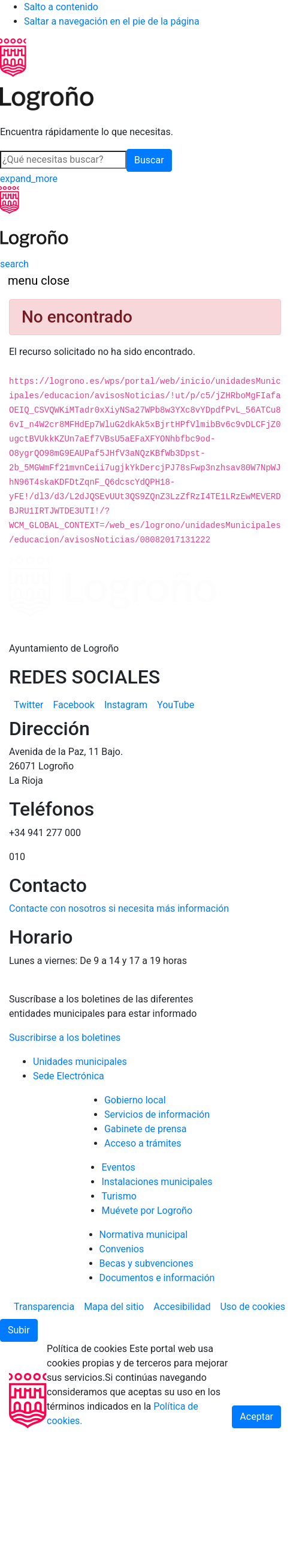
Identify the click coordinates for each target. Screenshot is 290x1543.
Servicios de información (157, 1114)
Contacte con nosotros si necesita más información (119, 908)
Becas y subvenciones (146, 1263)
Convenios (121, 1249)
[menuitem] (28, 705)
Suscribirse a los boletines (64, 1037)
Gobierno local (135, 1100)
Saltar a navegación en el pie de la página (112, 21)
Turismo (118, 1196)
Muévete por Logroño (146, 1210)
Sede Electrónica (68, 1076)
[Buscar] (63, 160)
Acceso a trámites (143, 1143)
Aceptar (256, 1416)
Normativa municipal (143, 1234)
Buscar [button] (149, 160)
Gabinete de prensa (145, 1129)
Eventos (118, 1167)
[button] (19, 1330)
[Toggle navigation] (38, 280)
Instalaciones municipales (156, 1181)
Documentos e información (157, 1278)
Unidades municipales (80, 1061)
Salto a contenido (61, 7)
